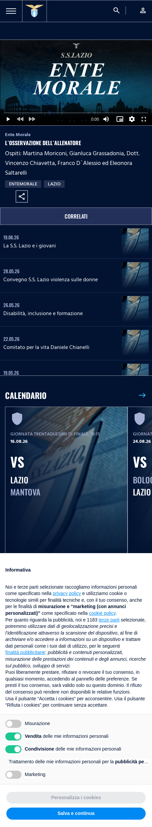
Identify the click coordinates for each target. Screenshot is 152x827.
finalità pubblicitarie (25, 652)
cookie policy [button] (102, 613)
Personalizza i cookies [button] (76, 797)
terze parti (109, 620)
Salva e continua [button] (76, 813)
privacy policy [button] (67, 593)
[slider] (76, 113)
